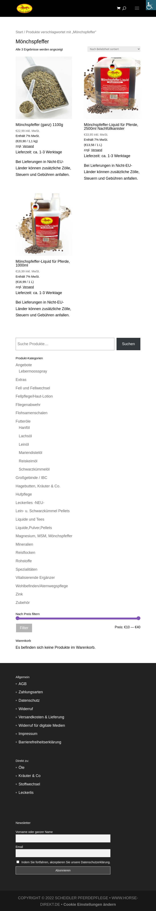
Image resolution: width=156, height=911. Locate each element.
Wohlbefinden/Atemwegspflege (42, 586)
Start (19, 32)
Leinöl (24, 444)
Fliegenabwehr (28, 405)
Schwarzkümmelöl (34, 469)
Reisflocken (25, 552)
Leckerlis (26, 792)
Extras (21, 380)
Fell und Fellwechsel (33, 388)
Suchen (128, 344)
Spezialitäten (26, 569)
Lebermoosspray (33, 371)
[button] (7, 903)
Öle (21, 767)
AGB (23, 684)
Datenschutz (29, 700)
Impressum (28, 734)
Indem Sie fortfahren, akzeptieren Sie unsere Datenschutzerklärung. (65, 862)
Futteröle (23, 421)
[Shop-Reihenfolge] (113, 49)
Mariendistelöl (30, 453)
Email (19, 847)
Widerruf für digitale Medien (42, 725)
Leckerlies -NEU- (30, 503)
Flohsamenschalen (31, 413)
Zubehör (23, 603)
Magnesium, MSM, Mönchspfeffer (44, 536)
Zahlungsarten (31, 692)
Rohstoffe (24, 561)
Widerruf (26, 709)
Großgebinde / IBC (31, 478)
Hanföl (24, 428)
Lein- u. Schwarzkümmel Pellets (43, 511)
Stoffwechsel (29, 784)
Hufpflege (24, 494)
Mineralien (24, 544)
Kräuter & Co (30, 776)
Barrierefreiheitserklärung (40, 742)
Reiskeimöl (28, 461)
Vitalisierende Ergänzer (35, 578)
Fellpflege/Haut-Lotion (34, 396)
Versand (28, 146)
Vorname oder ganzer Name (34, 832)
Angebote (24, 365)
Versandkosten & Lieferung (41, 717)
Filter (24, 628)
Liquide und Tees (30, 519)
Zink (19, 594)
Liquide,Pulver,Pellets (34, 528)
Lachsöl (25, 436)
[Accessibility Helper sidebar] (151, 5)
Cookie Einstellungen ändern (90, 904)
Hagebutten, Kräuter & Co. (38, 486)
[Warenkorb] (119, 8)
